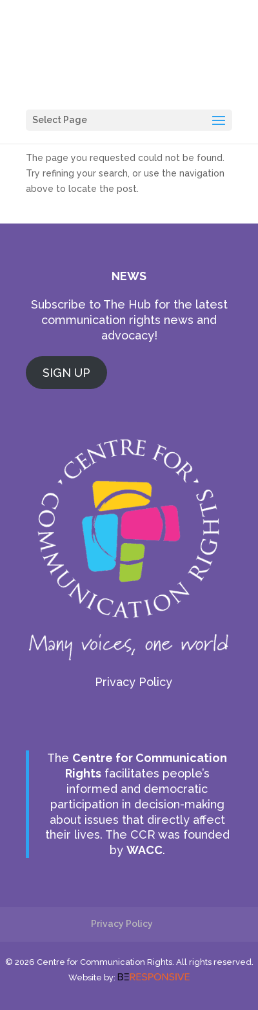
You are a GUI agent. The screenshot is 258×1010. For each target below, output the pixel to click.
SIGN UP (66, 372)
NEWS (129, 276)
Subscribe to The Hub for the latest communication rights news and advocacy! (129, 320)
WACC (144, 850)
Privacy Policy (133, 682)
